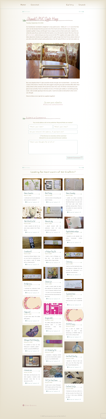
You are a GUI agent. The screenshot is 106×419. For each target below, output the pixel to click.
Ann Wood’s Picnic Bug (71, 356)
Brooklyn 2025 (28, 283)
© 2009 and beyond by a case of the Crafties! (53, 416)
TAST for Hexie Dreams (51, 380)
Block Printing (48, 193)
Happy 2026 (27, 312)
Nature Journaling (70, 193)
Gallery (70, 5)
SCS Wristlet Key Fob (50, 350)
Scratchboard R (28, 251)
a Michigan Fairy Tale (50, 251)
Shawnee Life (48, 281)
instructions (31, 35)
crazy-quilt (51, 105)
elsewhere (59, 105)
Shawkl (68, 27)
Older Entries (30, 405)
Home (23, 5)
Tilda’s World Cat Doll (29, 221)
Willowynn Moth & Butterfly (31, 340)
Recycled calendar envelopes (72, 231)
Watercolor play (49, 221)
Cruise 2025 (69, 261)
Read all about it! (32, 202)
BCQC (45, 105)
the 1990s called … (49, 318)
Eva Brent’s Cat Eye (71, 386)
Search (81, 5)
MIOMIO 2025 (70, 324)
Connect (35, 5)
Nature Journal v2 (28, 193)
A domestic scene (28, 370)
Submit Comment (73, 158)
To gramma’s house (70, 293)
